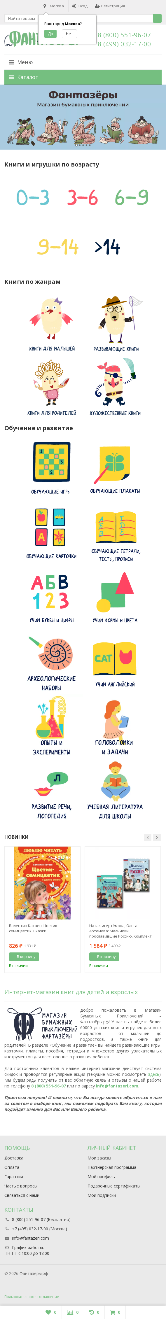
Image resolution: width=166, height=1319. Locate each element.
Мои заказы (99, 1158)
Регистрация (110, 5)
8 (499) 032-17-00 (124, 43)
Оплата (11, 1167)
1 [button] (76, 145)
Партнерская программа (112, 1167)
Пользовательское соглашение (31, 1296)
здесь (153, 1074)
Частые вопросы (20, 1186)
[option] (83, 117)
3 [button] (83, 145)
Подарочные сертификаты (114, 1186)
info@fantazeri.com (117, 1086)
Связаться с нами (21, 1195)
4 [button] (86, 145)
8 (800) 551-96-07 (124, 34)
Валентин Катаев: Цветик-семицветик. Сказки (33, 928)
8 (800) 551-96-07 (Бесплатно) (41, 1219)
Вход (80, 5)
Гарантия (13, 1176)
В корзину (23, 956)
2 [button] (79, 145)
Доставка (13, 1158)
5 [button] (89, 145)
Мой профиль (101, 1176)
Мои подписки (102, 1195)
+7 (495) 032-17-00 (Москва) (39, 1229)
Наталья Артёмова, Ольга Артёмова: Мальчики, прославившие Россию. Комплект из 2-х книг (120, 931)
